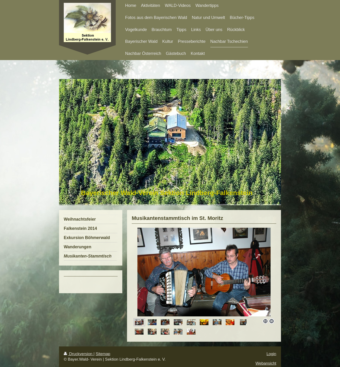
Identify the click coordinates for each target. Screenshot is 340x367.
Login (271, 354)
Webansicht (265, 363)
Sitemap (103, 354)
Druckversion (79, 354)
